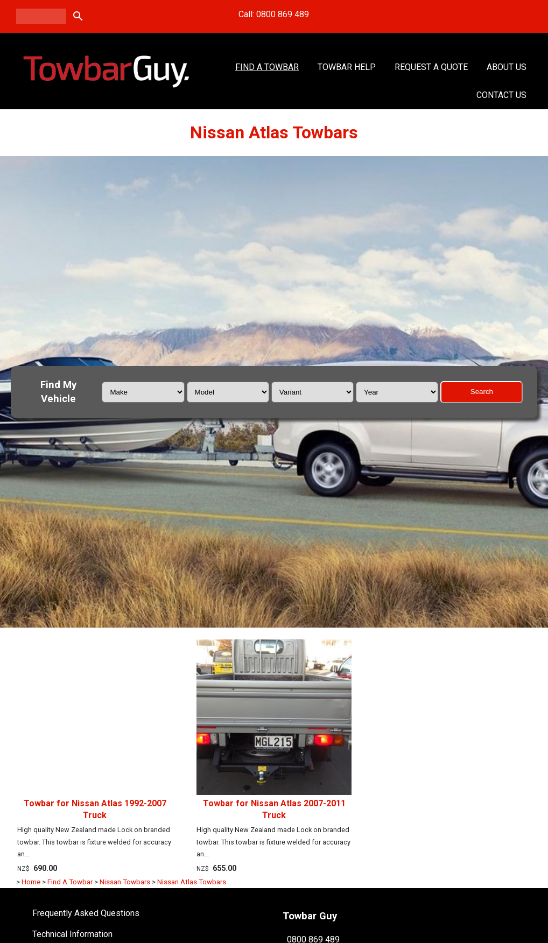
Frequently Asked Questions (85, 913)
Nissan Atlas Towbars (191, 882)
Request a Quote (431, 67)
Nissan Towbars (125, 882)
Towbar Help (347, 67)
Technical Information (72, 934)
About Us (506, 67)
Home (31, 882)
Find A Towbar (267, 67)
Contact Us (501, 95)
